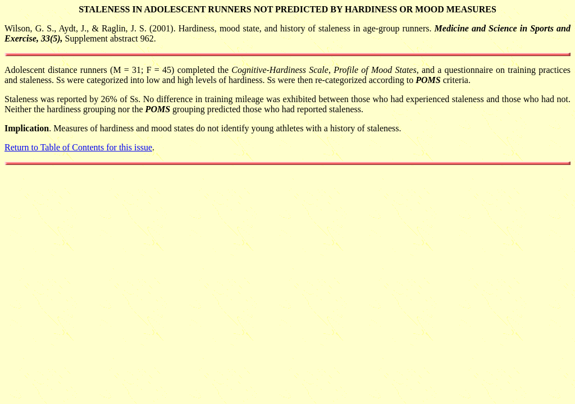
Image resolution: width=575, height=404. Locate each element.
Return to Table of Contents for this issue (78, 147)
